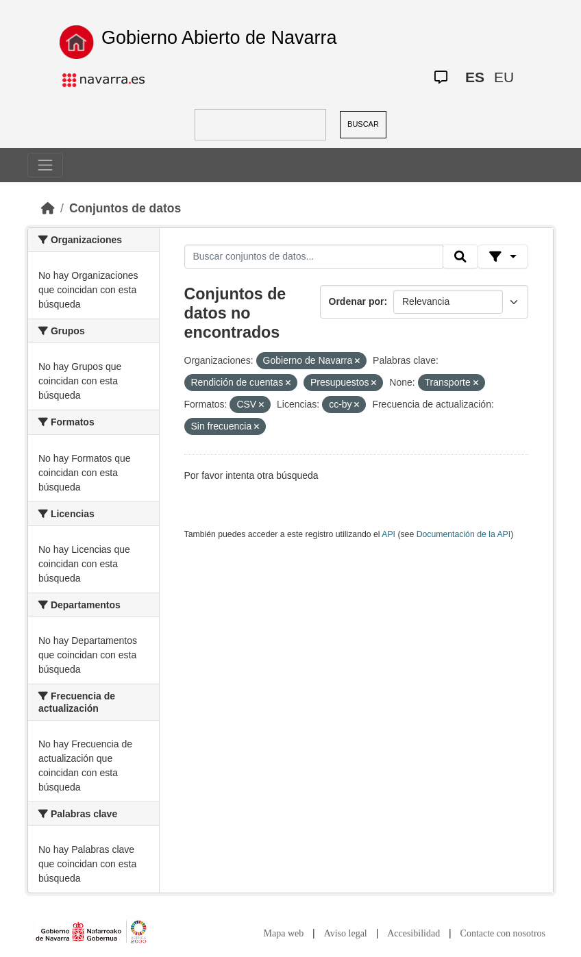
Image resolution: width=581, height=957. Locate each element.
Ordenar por (356, 301)
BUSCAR (363, 124)
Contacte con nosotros (502, 933)
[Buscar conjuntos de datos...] (313, 257)
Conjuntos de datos (125, 208)
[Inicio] (48, 208)
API (388, 534)
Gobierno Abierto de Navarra (219, 37)
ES (474, 77)
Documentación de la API (464, 534)
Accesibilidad (413, 933)
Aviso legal (345, 933)
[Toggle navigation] (45, 165)
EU (504, 77)
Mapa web (284, 933)
